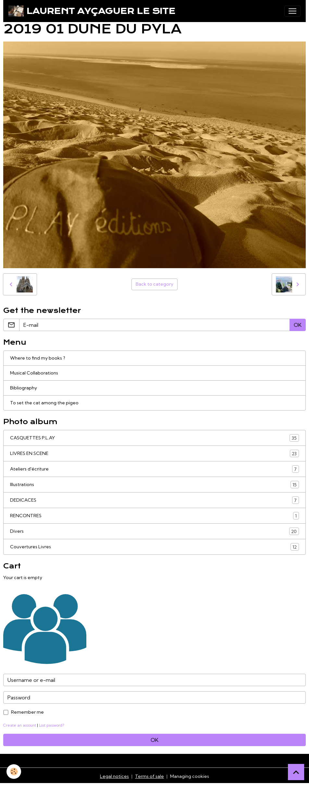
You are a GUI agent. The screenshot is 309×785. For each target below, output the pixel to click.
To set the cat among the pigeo (44, 403)
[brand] (91, 11)
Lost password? (51, 725)
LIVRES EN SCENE (154, 453)
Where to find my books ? (37, 358)
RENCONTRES (154, 515)
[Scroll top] (296, 772)
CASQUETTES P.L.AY (154, 438)
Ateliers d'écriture (154, 469)
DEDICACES (154, 500)
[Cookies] (13, 771)
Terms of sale (149, 776)
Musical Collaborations (34, 373)
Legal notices (114, 776)
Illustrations (154, 484)
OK (298, 325)
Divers (154, 531)
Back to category (154, 284)
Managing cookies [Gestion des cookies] (189, 776)
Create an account (19, 725)
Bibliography (23, 388)
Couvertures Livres (154, 547)
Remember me (27, 712)
